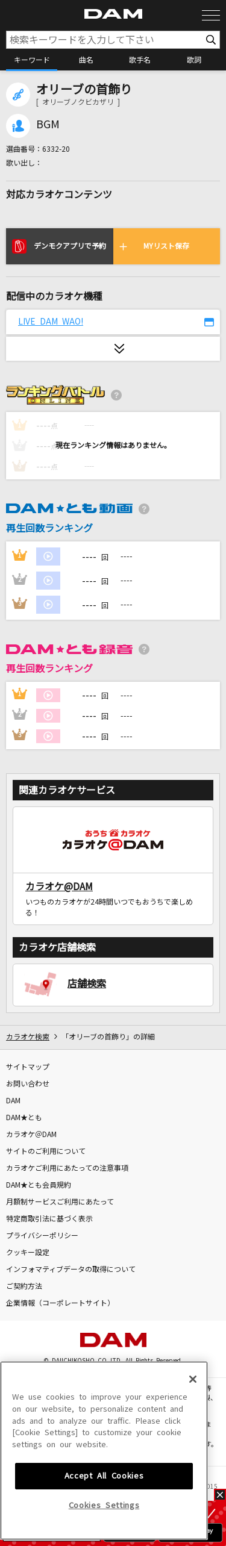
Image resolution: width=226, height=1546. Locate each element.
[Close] (193, 1459)
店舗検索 (86, 983)
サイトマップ (27, 1067)
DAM (13, 1101)
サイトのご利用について (46, 1151)
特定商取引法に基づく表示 (49, 1219)
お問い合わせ (27, 1084)
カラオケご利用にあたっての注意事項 (67, 1168)
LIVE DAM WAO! (50, 321)
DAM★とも (24, 1117)
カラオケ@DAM (59, 886)
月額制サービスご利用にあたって (60, 1202)
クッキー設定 (27, 1252)
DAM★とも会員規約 (38, 1185)
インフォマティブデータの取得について (71, 1269)
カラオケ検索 (27, 1037)
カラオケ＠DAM (31, 1134)
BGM (48, 124)
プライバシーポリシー (42, 1235)
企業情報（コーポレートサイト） (60, 1303)
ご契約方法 (24, 1286)
